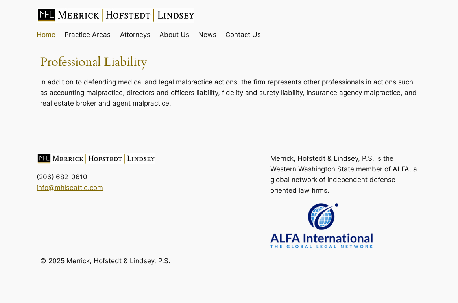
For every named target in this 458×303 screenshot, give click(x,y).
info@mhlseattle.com (70, 187)
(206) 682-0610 (62, 177)
